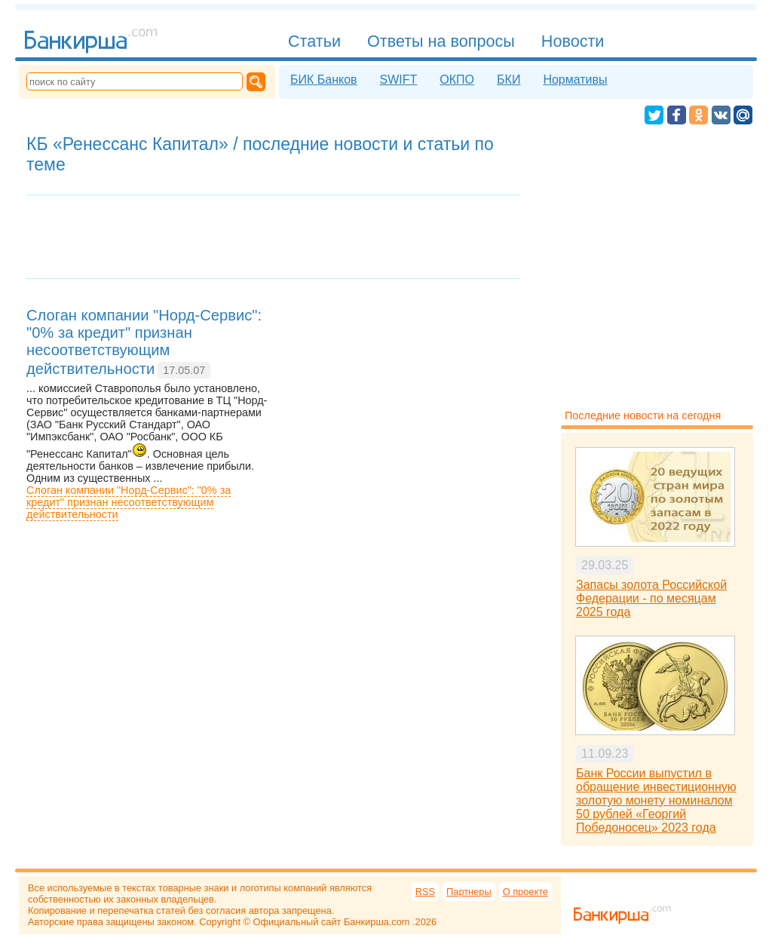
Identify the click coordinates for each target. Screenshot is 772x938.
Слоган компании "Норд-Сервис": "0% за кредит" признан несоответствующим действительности (128, 502)
